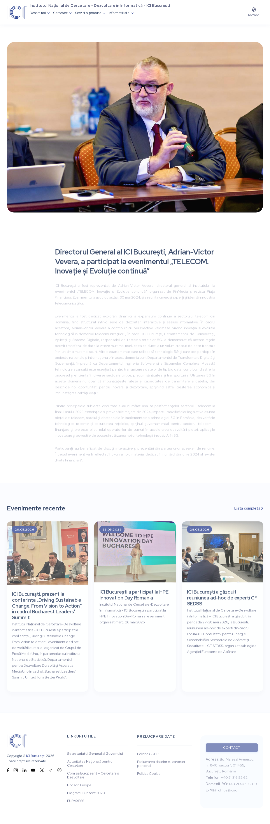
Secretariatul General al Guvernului (95, 754)
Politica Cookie (149, 775)
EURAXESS (75, 801)
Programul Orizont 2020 (86, 794)
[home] (16, 12)
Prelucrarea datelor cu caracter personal (161, 765)
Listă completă (248, 508)
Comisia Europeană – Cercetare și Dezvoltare (93, 776)
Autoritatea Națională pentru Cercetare (89, 764)
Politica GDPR (148, 755)
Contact (231, 750)
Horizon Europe (79, 786)
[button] (40, 13)
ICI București (35, 756)
